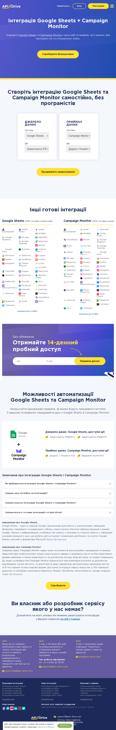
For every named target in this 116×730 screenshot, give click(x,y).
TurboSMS (9, 271)
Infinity (103, 266)
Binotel (41, 245)
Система (29, 130)
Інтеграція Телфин (50, 693)
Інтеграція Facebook (12, 691)
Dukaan (25, 271)
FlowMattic (105, 282)
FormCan (42, 289)
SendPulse (26, 259)
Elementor (26, 275)
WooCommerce (9, 288)
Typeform (9, 275)
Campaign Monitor (51, 35)
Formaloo (42, 293)
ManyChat (43, 271)
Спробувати (58, 586)
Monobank (104, 290)
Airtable (42, 233)
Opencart (9, 293)
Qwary (41, 229)
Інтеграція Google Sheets (14, 686)
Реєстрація (98, 6)
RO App (25, 237)
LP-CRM (42, 267)
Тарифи (84, 693)
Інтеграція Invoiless (50, 688)
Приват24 (9, 301)
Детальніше (60, 539)
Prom (40, 301)
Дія (26, 143)
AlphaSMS (43, 237)
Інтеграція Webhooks (12, 693)
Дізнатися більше (46, 727)
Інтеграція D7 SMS (49, 691)
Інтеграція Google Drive (13, 695)
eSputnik (26, 289)
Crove (41, 263)
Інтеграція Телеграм (12, 688)
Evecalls (25, 281)
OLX (40, 281)
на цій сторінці (70, 619)
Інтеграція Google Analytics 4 (55, 686)
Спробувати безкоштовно (58, 54)
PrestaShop (43, 297)
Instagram (10, 263)
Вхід (79, 6)
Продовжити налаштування (58, 172)
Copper (41, 255)
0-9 (92, 707)
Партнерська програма (91, 691)
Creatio (41, 259)
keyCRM (70, 290)
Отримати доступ (90, 361)
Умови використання (90, 686)
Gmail (24, 301)
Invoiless (104, 274)
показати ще (8, 699)
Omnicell (42, 285)
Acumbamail (8, 232)
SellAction (26, 255)
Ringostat (43, 241)
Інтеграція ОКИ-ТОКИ (51, 695)
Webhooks (10, 281)
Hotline (8, 259)
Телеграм (9, 305)
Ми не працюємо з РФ (90, 695)
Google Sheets (27, 35)
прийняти (64, 725)
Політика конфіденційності (93, 688)
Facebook (26, 285)
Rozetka (25, 249)
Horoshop (9, 255)
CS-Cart (87, 246)
